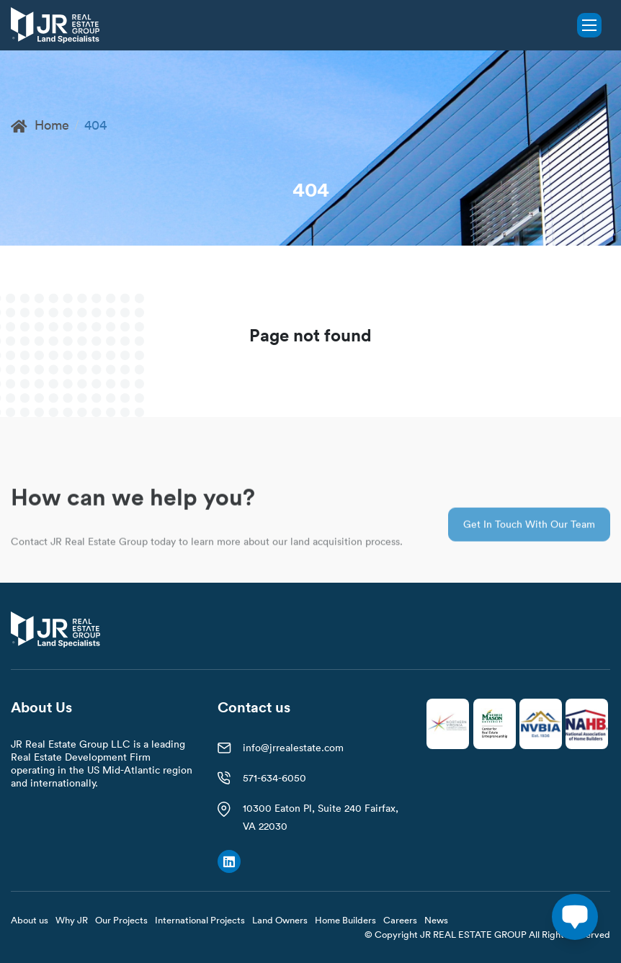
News (436, 920)
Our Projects (121, 920)
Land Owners (280, 920)
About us (29, 920)
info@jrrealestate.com (293, 747)
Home (40, 125)
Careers (400, 920)
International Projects (200, 920)
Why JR (71, 920)
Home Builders (345, 920)
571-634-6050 (274, 777)
